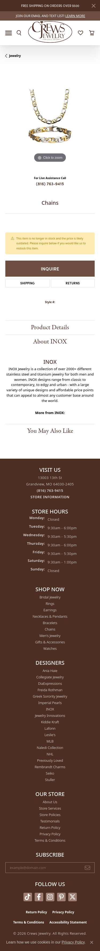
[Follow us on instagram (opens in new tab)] (50, 897)
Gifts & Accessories (50, 642)
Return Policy (50, 827)
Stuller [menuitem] (50, 779)
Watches (50, 648)
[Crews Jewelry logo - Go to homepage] (50, 31)
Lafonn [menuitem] (50, 728)
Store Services (50, 808)
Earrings (50, 610)
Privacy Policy (49, 834)
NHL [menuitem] (50, 754)
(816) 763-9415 (50, 183)
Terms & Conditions (50, 840)
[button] (19, 33)
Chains (50, 629)
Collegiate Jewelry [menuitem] (50, 677)
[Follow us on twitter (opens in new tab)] (72, 897)
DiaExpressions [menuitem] (50, 683)
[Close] (93, 5)
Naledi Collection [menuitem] (50, 747)
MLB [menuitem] (49, 741)
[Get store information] (50, 497)
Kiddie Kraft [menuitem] (50, 722)
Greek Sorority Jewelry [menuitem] (50, 696)
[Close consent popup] (91, 942)
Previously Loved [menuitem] (50, 760)
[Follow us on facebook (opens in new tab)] (39, 897)
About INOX (50, 341)
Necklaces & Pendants (50, 616)
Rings (50, 603)
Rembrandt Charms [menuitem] (50, 766)
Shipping (27, 283)
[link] (50, 16)
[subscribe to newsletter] (87, 868)
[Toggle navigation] (8, 33)
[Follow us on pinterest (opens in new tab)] (61, 897)
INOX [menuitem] (50, 709)
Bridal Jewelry (50, 597)
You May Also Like (50, 431)
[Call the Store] (50, 490)
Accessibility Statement (68, 922)
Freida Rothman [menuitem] (50, 689)
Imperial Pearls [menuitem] (50, 702)
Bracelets (50, 622)
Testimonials (50, 821)
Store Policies (49, 814)
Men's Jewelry (50, 635)
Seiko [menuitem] (50, 773)
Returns (73, 283)
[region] (50, 119)
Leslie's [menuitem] (50, 734)
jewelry (15, 55)
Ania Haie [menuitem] (50, 670)
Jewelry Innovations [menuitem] (50, 715)
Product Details (50, 327)
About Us (50, 801)
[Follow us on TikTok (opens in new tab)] (27, 897)
